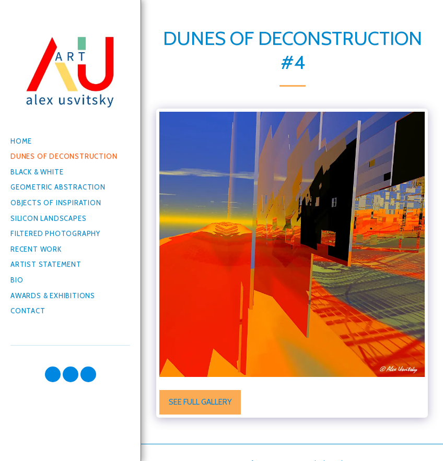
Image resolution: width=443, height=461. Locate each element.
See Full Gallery (200, 402)
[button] (53, 374)
